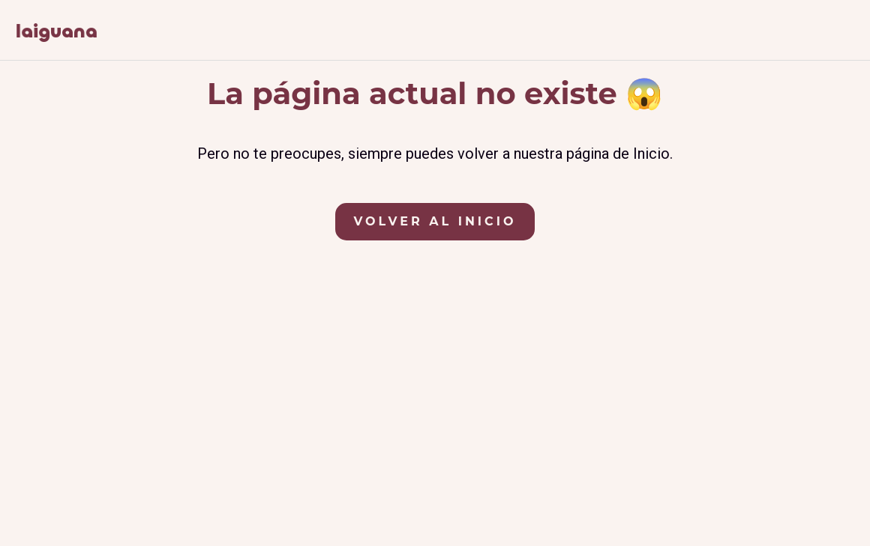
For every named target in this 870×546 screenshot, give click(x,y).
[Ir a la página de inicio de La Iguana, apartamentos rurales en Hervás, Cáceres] (56, 31)
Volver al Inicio (435, 221)
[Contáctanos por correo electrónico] (847, 33)
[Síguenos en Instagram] (809, 33)
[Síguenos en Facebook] (773, 33)
